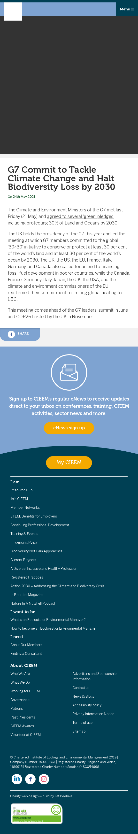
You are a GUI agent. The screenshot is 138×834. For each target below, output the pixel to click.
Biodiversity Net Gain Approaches (36, 551)
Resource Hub (21, 490)
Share (18, 334)
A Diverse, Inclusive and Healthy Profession (43, 568)
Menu (127, 9)
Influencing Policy (24, 542)
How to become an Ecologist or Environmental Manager (53, 628)
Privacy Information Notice (93, 714)
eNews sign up (69, 428)
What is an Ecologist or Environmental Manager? (47, 620)
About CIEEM (23, 665)
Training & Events (24, 534)
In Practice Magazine (26, 595)
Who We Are (20, 674)
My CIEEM (69, 463)
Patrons (16, 708)
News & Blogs (83, 696)
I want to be (22, 611)
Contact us (80, 688)
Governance (20, 700)
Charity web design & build (30, 796)
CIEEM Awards (22, 726)
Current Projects (23, 560)
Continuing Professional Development (39, 525)
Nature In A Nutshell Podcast (32, 603)
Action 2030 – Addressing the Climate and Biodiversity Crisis (57, 586)
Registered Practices (26, 577)
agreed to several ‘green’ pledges (80, 216)
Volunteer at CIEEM (25, 735)
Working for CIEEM (25, 691)
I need (16, 636)
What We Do (20, 682)
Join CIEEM (19, 499)
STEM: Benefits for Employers (33, 516)
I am (15, 481)
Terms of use (82, 722)
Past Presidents (22, 717)
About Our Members (26, 645)
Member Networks (25, 507)
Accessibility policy (86, 705)
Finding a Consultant (26, 653)
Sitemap (78, 731)
